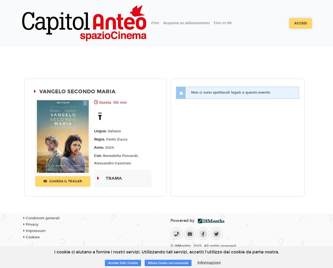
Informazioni (208, 263)
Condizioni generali (41, 218)
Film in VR (223, 23)
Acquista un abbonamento (186, 23)
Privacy (30, 224)
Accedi (300, 23)
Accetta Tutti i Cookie (123, 263)
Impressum (34, 231)
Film (155, 23)
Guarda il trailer (63, 181)
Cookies (31, 237)
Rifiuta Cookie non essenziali (168, 263)
